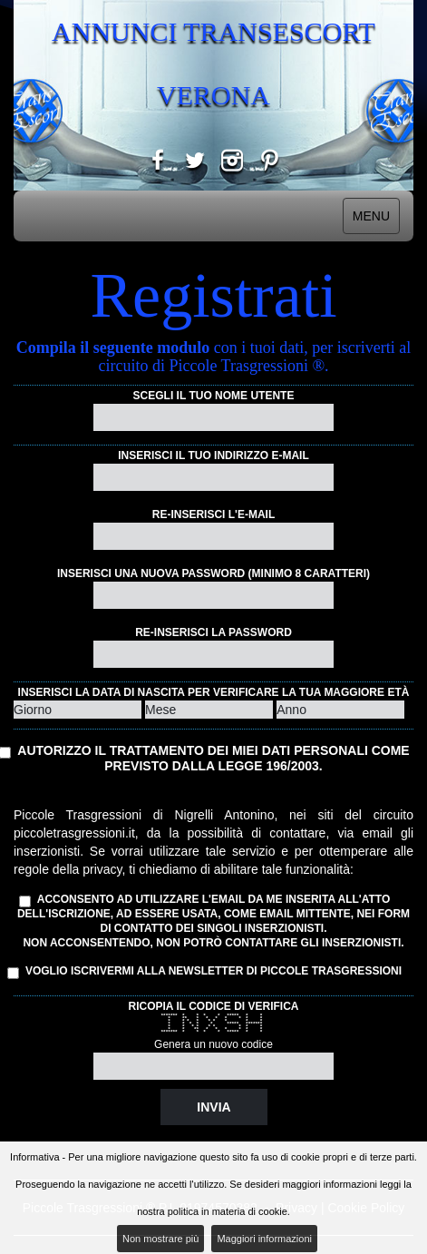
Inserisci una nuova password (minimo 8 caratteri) (213, 573)
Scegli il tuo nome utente (214, 395)
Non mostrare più (160, 1238)
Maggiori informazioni (264, 1238)
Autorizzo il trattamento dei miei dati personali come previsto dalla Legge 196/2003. (213, 758)
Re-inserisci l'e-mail (214, 514)
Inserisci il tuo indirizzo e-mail (213, 455)
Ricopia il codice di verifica (213, 1006)
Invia (213, 1107)
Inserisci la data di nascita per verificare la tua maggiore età (214, 692)
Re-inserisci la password (213, 632)
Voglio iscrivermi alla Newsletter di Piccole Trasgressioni (208, 972)
